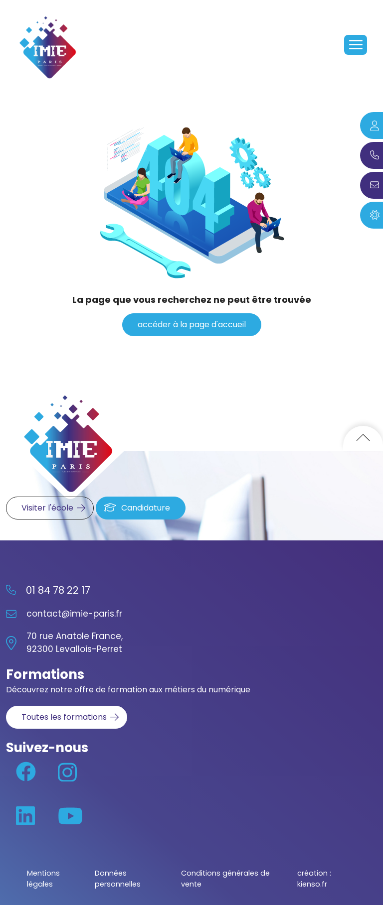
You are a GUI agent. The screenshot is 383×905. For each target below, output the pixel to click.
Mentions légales (43, 878)
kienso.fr (312, 884)
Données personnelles (118, 878)
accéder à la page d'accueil (192, 324)
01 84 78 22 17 (58, 590)
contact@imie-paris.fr (74, 614)
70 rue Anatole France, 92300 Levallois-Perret (74, 642)
